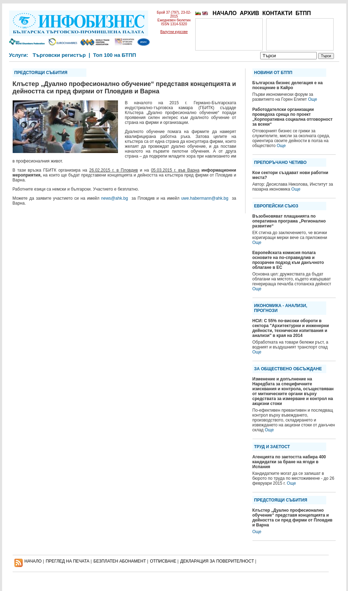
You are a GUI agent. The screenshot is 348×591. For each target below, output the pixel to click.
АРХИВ (249, 13)
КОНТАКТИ (277, 13)
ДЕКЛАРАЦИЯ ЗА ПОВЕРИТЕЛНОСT (217, 561)
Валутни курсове (174, 32)
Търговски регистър (59, 55)
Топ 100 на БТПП (114, 55)
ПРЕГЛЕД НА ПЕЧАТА (67, 561)
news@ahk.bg (114, 198)
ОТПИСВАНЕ (163, 561)
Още (312, 99)
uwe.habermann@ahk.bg (204, 198)
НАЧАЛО (224, 13)
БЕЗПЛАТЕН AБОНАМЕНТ (119, 561)
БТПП (303, 13)
